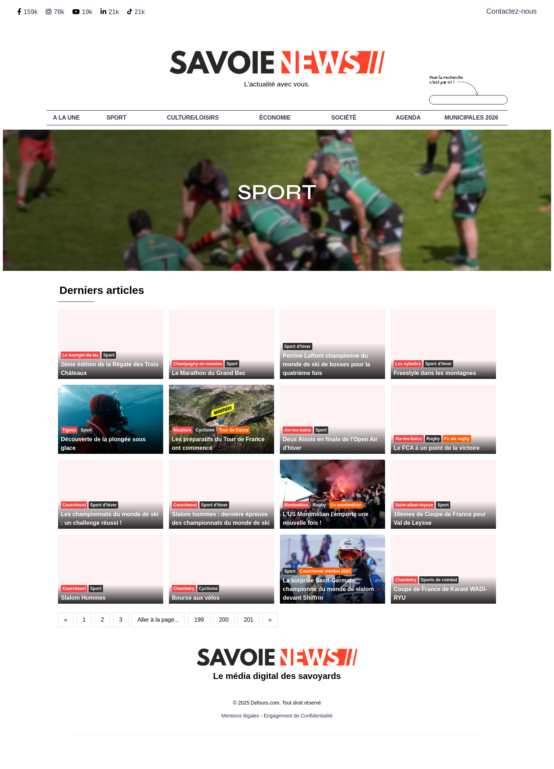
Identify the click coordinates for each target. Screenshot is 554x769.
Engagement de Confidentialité (298, 716)
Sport (116, 118)
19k (87, 11)
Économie (275, 118)
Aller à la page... (158, 620)
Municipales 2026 (471, 118)
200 (224, 620)
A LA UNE (66, 118)
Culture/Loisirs (193, 118)
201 (249, 620)
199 (199, 620)
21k (113, 11)
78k (59, 11)
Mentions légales (240, 716)
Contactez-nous (511, 11)
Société (344, 118)
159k (30, 11)
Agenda (408, 118)
